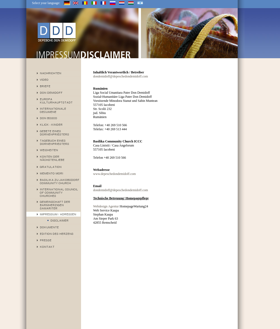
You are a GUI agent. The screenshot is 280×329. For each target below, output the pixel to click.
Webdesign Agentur (106, 206)
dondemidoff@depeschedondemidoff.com (120, 76)
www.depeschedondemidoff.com (114, 174)
